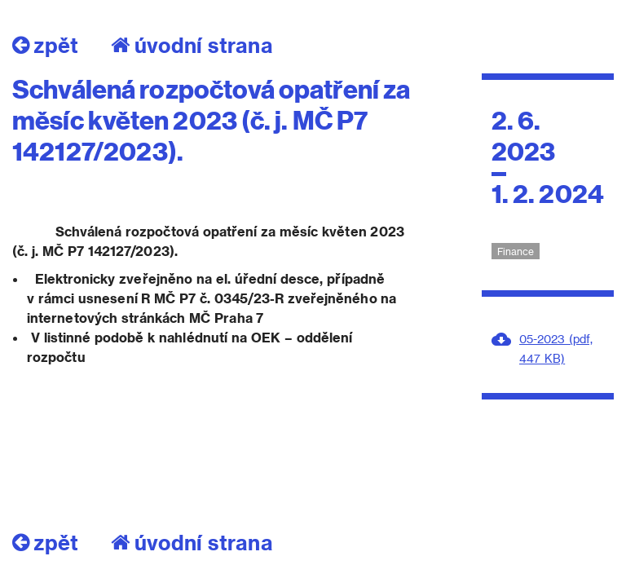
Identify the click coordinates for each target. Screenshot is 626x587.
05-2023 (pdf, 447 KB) (556, 348)
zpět (45, 45)
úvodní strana (192, 45)
